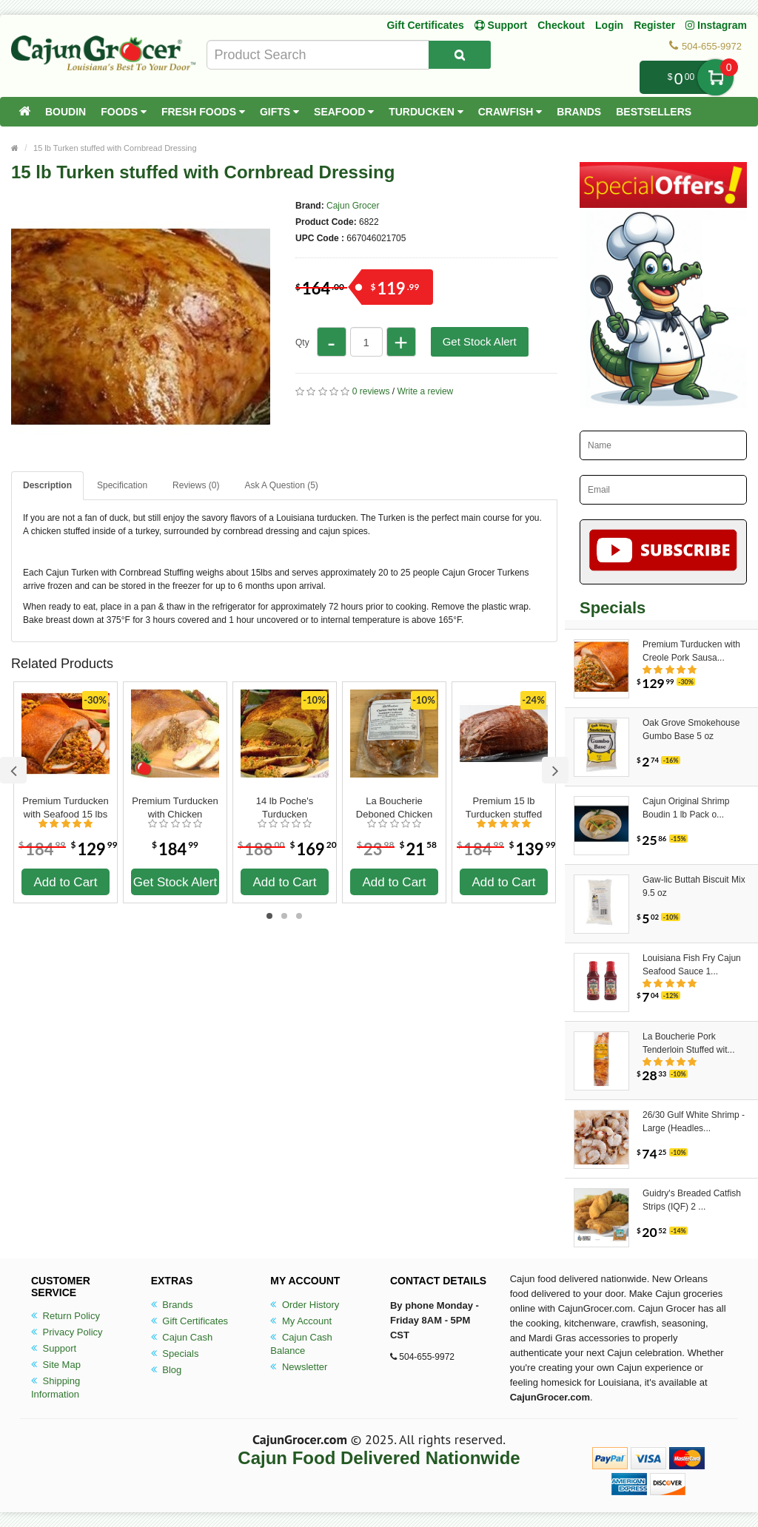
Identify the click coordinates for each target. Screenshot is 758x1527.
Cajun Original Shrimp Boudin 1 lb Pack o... (686, 808)
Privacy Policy (67, 1332)
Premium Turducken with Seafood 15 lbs (65, 807)
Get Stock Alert (480, 341)
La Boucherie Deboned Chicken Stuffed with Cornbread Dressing (394, 807)
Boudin (65, 112)
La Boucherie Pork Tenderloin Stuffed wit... (689, 1043)
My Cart (715, 77)
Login (609, 25)
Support (53, 1348)
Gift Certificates (424, 25)
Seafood (344, 112)
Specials (175, 1353)
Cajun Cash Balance (301, 1344)
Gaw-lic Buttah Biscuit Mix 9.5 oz (694, 886)
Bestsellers (653, 112)
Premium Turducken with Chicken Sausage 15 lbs (175, 807)
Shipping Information (55, 1387)
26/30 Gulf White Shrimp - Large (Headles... (694, 1121)
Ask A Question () (281, 485)
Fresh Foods (203, 112)
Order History (304, 1304)
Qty (302, 342)
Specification (122, 485)
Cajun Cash (182, 1337)
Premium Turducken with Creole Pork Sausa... (691, 651)
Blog (166, 1369)
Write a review (425, 391)
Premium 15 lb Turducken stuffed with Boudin (504, 807)
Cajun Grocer (352, 205)
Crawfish (510, 112)
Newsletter (298, 1366)
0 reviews (371, 391)
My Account (301, 1321)
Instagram (716, 25)
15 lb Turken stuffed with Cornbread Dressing (115, 148)
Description (47, 485)
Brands (579, 112)
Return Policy (65, 1315)
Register (654, 25)
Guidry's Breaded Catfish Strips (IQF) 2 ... (692, 1200)
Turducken (426, 112)
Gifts (279, 112)
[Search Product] (460, 55)
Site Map (56, 1364)
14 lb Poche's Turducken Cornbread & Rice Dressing (284, 807)
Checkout (561, 25)
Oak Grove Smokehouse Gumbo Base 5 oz (691, 729)
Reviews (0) (195, 485)
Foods (124, 112)
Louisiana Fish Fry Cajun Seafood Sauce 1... (692, 965)
